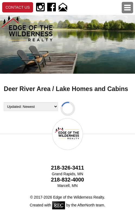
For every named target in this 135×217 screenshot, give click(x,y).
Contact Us (17, 7)
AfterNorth (86, 205)
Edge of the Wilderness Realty (78, 197)
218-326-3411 (67, 168)
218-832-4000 (67, 180)
